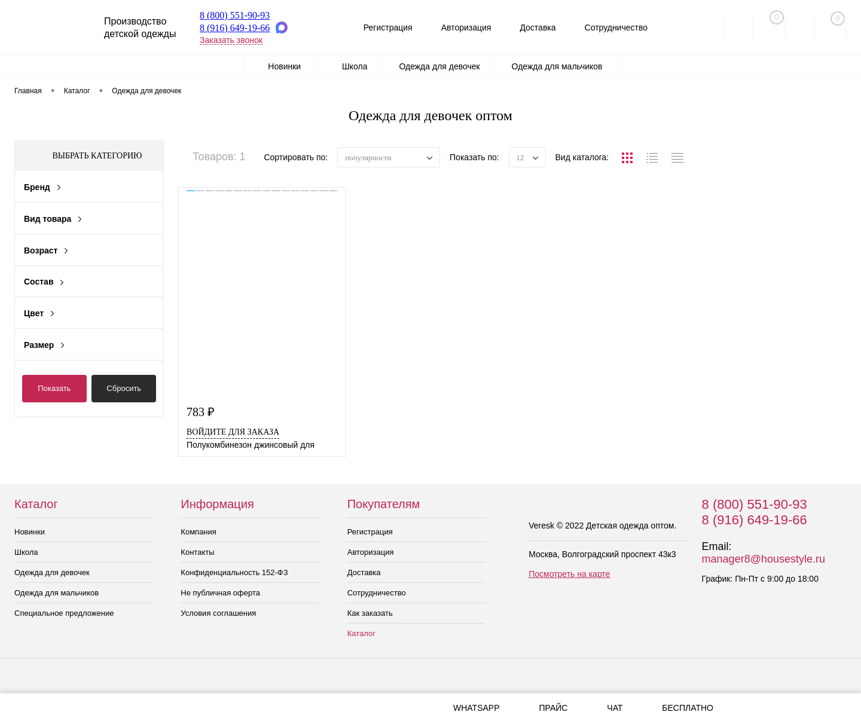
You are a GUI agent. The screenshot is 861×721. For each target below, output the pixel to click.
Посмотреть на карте (569, 574)
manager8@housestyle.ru (763, 559)
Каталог (361, 633)
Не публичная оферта (220, 592)
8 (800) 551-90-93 (235, 15)
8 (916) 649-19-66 (235, 28)
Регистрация (378, 27)
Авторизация (459, 27)
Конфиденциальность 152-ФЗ (234, 572)
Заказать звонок (231, 40)
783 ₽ (201, 412)
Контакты (197, 552)
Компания (198, 531)
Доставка (533, 27)
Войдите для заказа (233, 431)
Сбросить (123, 388)
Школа (26, 552)
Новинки (29, 531)
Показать (54, 388)
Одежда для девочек (52, 572)
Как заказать (370, 613)
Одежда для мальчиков (56, 592)
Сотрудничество (613, 27)
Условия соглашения (218, 613)
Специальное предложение (64, 613)
